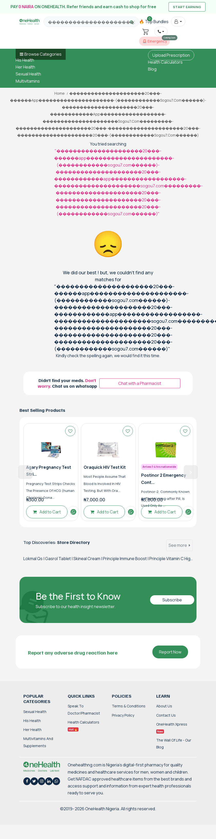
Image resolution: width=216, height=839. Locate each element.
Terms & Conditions (128, 706)
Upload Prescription (171, 55)
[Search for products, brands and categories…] (91, 22)
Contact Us (166, 715)
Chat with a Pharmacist (139, 383)
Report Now (170, 652)
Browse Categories (43, 54)
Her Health (25, 67)
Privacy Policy (123, 715)
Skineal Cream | (88, 558)
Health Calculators (165, 62)
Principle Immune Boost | (126, 558)
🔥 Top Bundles (154, 21)
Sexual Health (28, 74)
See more (179, 545)
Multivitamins (28, 81)
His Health (25, 60)
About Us (164, 706)
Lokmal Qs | (34, 558)
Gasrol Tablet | (59, 558)
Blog (152, 69)
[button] (178, 21)
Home (59, 93)
